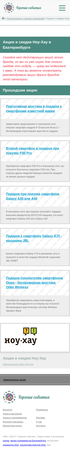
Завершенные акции (14, 379)
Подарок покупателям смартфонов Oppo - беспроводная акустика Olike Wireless (34, 282)
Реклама (40, 417)
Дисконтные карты (12, 425)
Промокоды (42, 409)
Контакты (41, 425)
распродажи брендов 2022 (33, 445)
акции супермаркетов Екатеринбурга (28, 440)
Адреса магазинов (12, 414)
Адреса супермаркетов (15, 417)
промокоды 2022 (11, 445)
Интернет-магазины (13, 422)
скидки (6, 440)
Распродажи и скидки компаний (25, 18)
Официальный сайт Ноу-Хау (18, 364)
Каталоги (7, 409)
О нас (39, 422)
